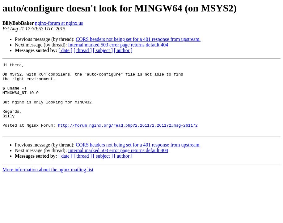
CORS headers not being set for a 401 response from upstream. (138, 39)
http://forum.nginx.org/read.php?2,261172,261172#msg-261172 (127, 138)
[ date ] (65, 50)
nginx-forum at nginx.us (59, 23)
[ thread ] (83, 50)
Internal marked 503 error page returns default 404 (118, 44)
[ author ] (123, 50)
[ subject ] (103, 50)
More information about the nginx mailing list (47, 183)
